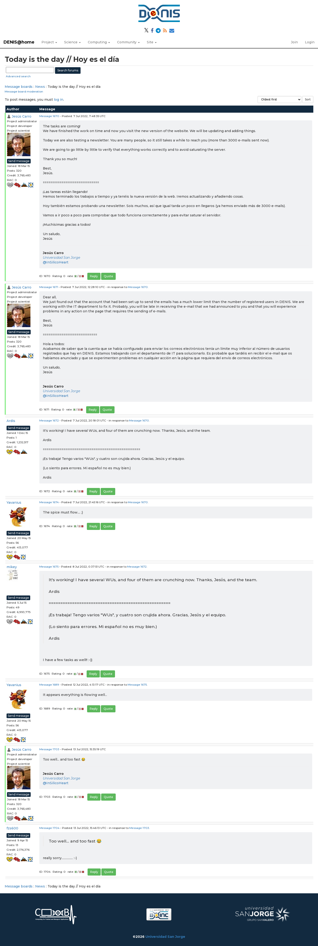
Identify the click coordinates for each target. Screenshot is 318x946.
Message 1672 (49, 420)
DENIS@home (19, 42)
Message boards (19, 87)
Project (49, 42)
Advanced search (18, 76)
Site (152, 42)
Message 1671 (48, 287)
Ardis (11, 421)
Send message (19, 161)
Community (128, 42)
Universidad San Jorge (61, 257)
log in (58, 99)
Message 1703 (49, 749)
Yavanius (14, 502)
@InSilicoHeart (55, 262)
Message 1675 (49, 566)
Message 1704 (49, 828)
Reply (94, 276)
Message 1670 (49, 116)
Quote (108, 276)
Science (72, 42)
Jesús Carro (21, 116)
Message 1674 (49, 502)
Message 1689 (49, 684)
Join (294, 42)
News (40, 87)
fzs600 (12, 828)
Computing (99, 42)
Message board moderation (24, 91)
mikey (12, 567)
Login (309, 42)
